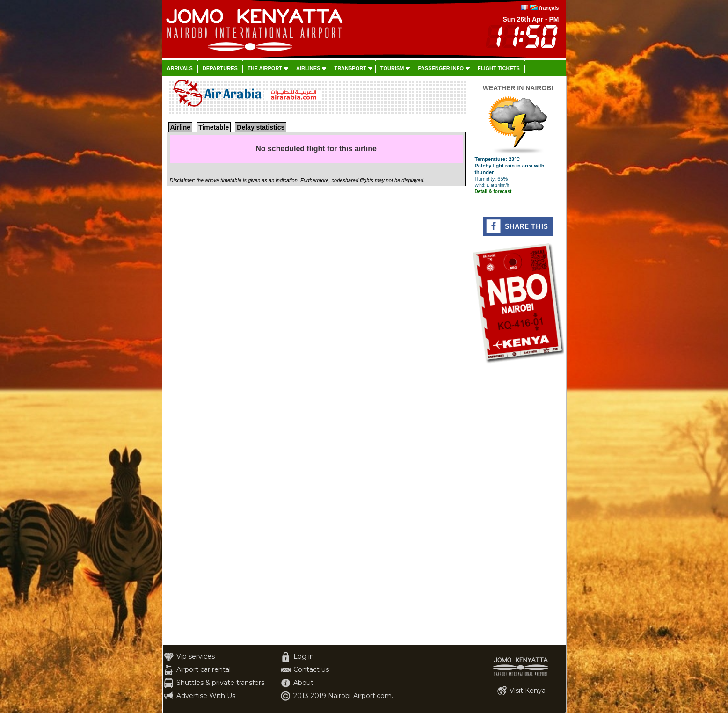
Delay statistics (260, 127)
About (303, 682)
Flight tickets (499, 68)
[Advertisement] (518, 504)
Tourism (392, 68)
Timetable (213, 127)
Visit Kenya (528, 690)
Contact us (311, 669)
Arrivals (180, 68)
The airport (265, 68)
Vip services (195, 656)
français (549, 8)
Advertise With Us (205, 695)
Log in (303, 656)
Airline (180, 127)
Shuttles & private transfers (220, 682)
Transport (350, 68)
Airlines (308, 68)
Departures (220, 68)
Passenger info (441, 68)
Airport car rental (203, 669)
